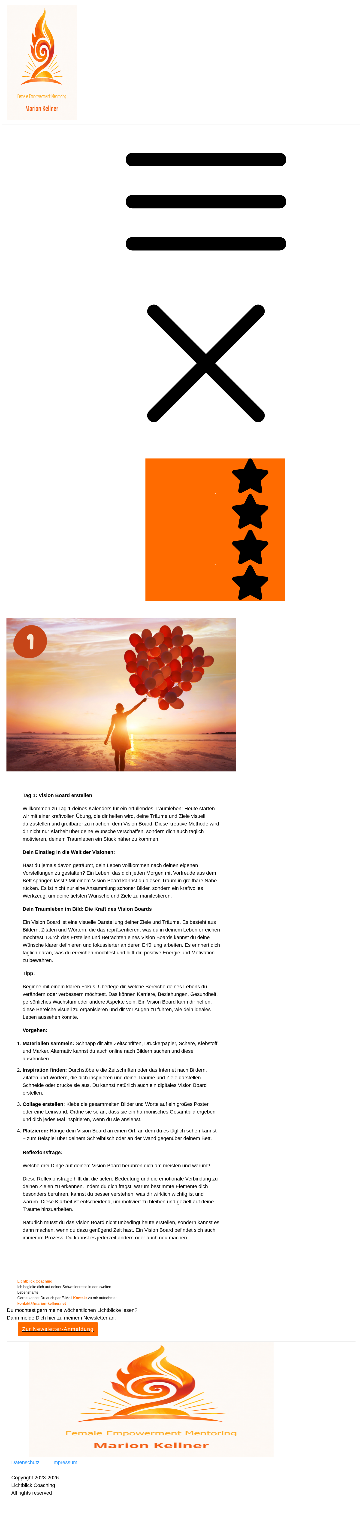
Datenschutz (25, 1462)
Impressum (64, 1462)
